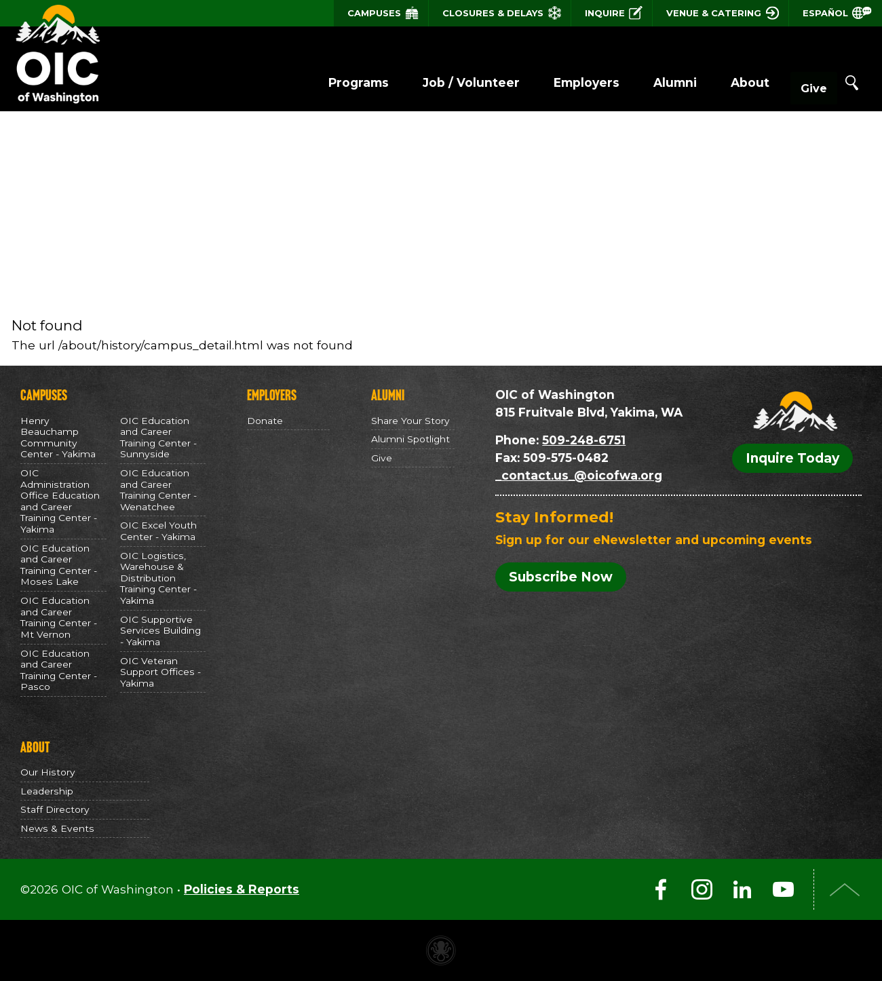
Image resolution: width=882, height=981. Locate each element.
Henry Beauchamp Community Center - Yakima (58, 437)
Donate (265, 420)
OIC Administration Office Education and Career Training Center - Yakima (60, 501)
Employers (559, 82)
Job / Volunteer (444, 82)
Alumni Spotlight (410, 439)
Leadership (46, 791)
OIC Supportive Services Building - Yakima (160, 630)
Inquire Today (792, 458)
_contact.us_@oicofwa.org (578, 475)
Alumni (648, 82)
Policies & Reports (241, 889)
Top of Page (845, 889)
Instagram (701, 889)
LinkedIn (742, 889)
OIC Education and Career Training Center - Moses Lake (58, 565)
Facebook (661, 889)
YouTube (783, 889)
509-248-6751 (584, 440)
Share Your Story (410, 420)
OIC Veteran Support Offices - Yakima (160, 672)
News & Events (57, 828)
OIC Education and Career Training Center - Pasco (58, 670)
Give (800, 83)
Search (851, 83)
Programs (331, 82)
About (723, 82)
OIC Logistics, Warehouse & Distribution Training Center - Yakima (158, 578)
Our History (47, 772)
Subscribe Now (561, 577)
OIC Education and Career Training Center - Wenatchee (158, 489)
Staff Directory (55, 809)
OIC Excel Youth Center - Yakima (158, 531)
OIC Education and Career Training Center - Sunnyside (158, 437)
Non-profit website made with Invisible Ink (441, 950)
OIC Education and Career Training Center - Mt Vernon (58, 617)
